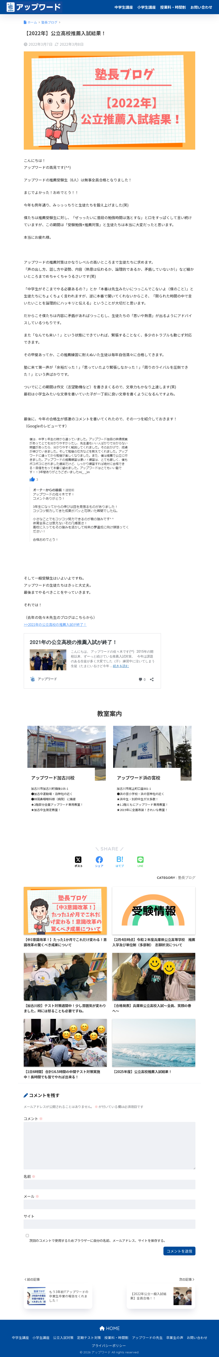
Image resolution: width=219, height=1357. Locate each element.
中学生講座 (124, 7)
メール (31, 1196)
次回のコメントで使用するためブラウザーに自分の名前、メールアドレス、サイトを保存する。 (98, 1240)
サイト (29, 1216)
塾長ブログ (186, 877)
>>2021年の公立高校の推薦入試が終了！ (57, 624)
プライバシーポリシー (109, 1345)
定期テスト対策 (89, 1337)
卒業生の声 (174, 1337)
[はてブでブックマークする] (120, 862)
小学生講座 (146, 7)
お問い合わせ (201, 7)
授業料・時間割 (173, 7)
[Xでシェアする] (79, 862)
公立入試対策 (63, 1337)
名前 (29, 1176)
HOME (109, 1328)
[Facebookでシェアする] (99, 862)
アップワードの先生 (147, 1337)
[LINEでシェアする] (140, 862)
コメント (33, 1118)
